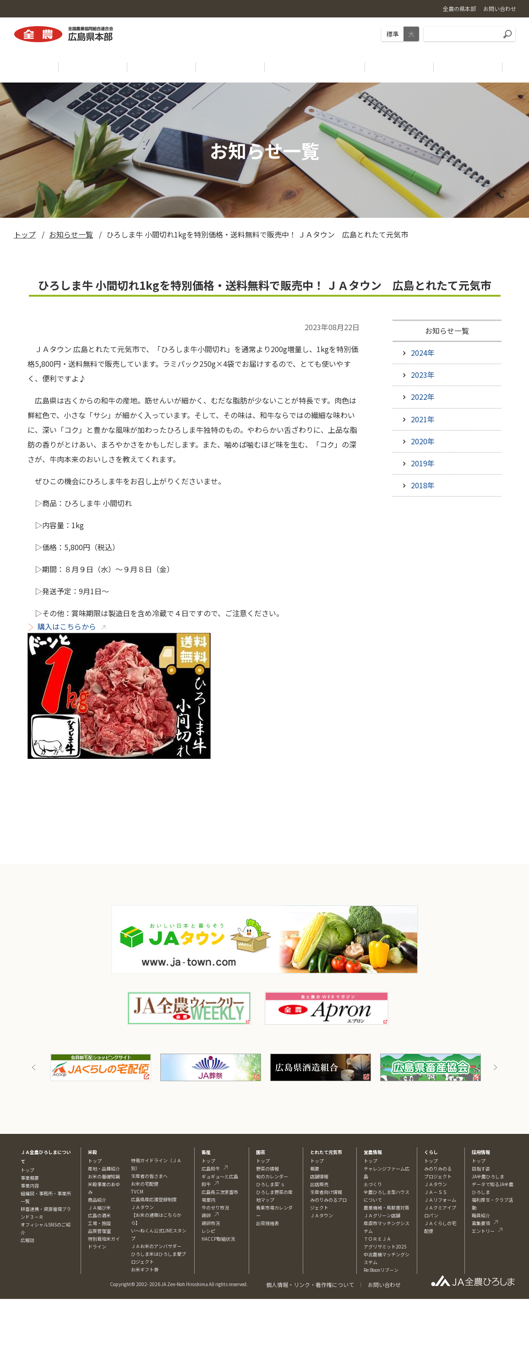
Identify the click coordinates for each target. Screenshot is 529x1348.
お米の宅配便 (144, 1183)
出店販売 (319, 1184)
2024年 (423, 352)
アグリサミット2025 (385, 1246)
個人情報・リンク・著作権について (310, 1284)
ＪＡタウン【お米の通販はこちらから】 (156, 1215)
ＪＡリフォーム (440, 1199)
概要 (314, 1168)
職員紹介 (481, 1215)
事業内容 (30, 1185)
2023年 (423, 374)
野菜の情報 (267, 1168)
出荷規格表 (267, 1223)
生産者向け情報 (326, 1191)
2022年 (423, 396)
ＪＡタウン (321, 1215)
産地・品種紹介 (104, 1168)
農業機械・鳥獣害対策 (386, 1207)
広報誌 (27, 1240)
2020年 (423, 441)
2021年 (423, 419)
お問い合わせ (384, 1284)
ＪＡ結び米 (99, 1207)
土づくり (373, 1184)
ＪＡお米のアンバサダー (156, 1246)
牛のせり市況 (215, 1207)
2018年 (423, 485)
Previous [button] (34, 1067)
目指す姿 (481, 1168)
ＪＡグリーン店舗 (382, 1215)
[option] (101, 1067)
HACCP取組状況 (218, 1238)
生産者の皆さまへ (149, 1175)
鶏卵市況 (211, 1223)
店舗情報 (319, 1176)
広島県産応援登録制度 (154, 1199)
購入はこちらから (67, 626)
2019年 (423, 463)
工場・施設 (99, 1223)
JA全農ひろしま (488, 1176)
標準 (392, 34)
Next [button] (495, 1067)
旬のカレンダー (272, 1176)
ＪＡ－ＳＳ (435, 1191)
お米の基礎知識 (104, 1176)
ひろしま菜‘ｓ (270, 1184)
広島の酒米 (99, 1215)
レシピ (208, 1230)
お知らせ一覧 (71, 234)
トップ (25, 234)
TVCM (137, 1191)
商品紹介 (97, 1199)
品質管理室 (99, 1230)
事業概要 (30, 1177)
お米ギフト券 (144, 1269)
